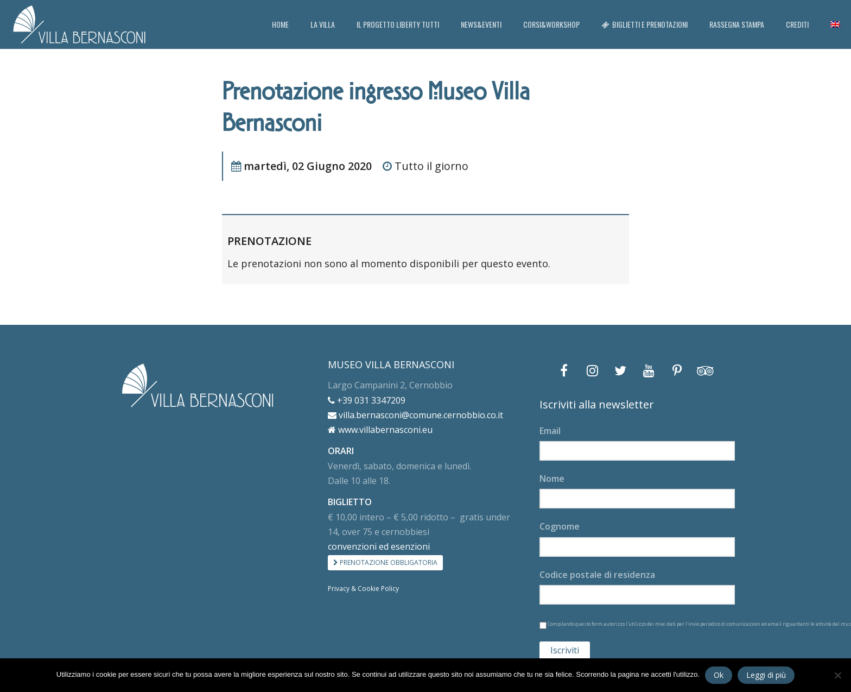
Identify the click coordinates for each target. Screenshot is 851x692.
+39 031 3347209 (366, 400)
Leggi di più (766, 675)
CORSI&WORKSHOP (551, 24)
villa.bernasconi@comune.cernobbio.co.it (415, 415)
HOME (280, 24)
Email (550, 431)
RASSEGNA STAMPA (736, 24)
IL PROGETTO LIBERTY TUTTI (398, 24)
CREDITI (797, 24)
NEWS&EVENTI (481, 24)
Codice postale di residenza (597, 575)
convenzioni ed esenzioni (379, 546)
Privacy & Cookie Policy (363, 588)
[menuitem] (835, 24)
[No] (837, 675)
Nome (551, 479)
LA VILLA (322, 24)
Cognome (559, 526)
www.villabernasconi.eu (380, 430)
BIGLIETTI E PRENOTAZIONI (644, 24)
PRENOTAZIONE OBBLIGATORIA (385, 562)
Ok (718, 675)
